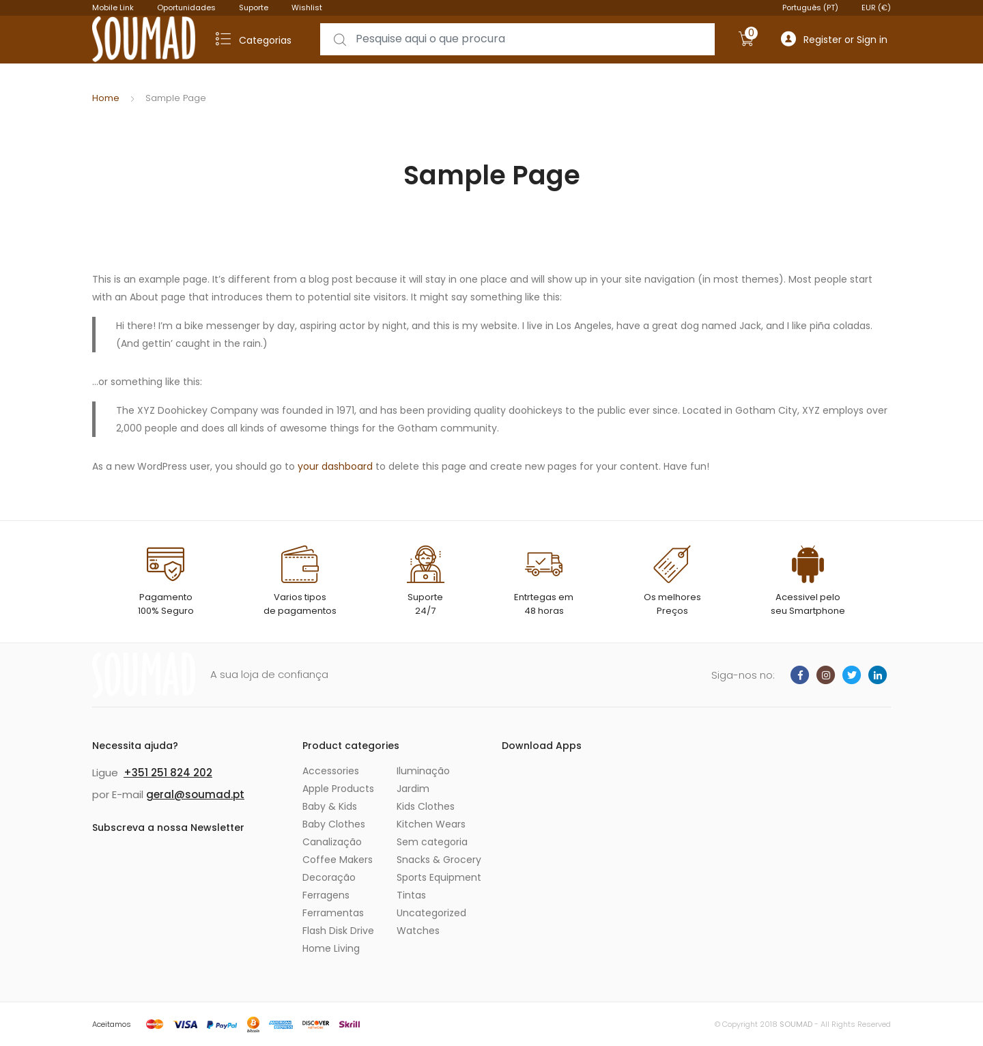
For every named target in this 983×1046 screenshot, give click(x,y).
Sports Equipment (439, 877)
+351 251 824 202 (168, 772)
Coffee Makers (337, 859)
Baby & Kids (329, 806)
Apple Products (338, 788)
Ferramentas (333, 913)
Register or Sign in (834, 39)
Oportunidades (186, 7)
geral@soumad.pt (195, 794)
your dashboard (335, 466)
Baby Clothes (333, 824)
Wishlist (306, 7)
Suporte (253, 7)
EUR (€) (876, 7)
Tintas (411, 895)
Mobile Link (113, 7)
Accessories (330, 771)
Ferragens (326, 895)
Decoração (329, 877)
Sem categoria (432, 842)
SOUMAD (796, 1024)
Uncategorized (431, 913)
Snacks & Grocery (439, 859)
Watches (418, 930)
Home (105, 97)
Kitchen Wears (431, 824)
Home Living (331, 948)
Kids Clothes (426, 806)
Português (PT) (810, 7)
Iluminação (423, 771)
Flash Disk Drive (338, 930)
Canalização (332, 842)
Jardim (413, 788)
